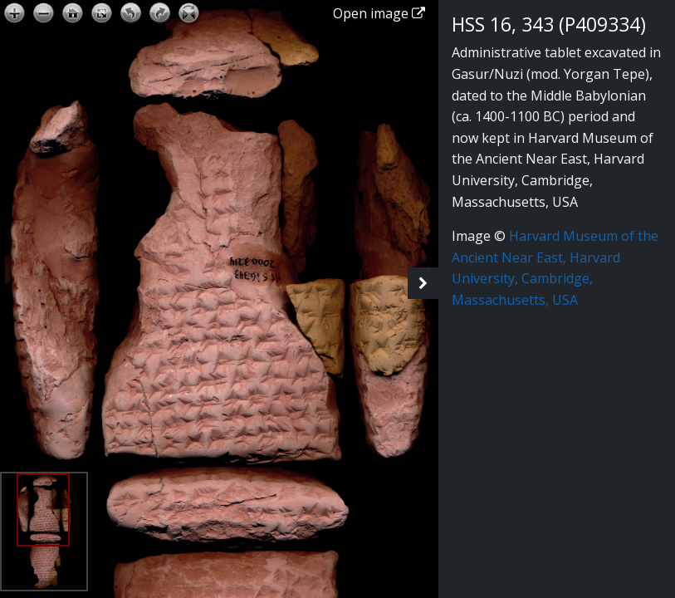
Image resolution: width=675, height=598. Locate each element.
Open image (379, 13)
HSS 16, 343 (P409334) (549, 24)
